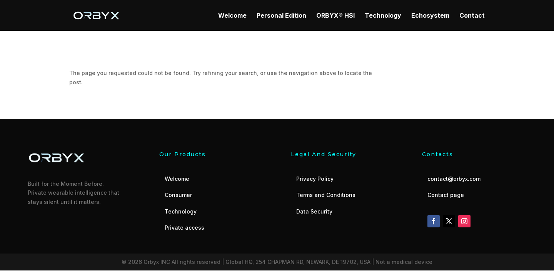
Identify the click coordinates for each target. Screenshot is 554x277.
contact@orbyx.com (454, 178)
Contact (472, 16)
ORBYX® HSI (335, 16)
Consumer (178, 195)
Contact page (445, 195)
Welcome (232, 16)
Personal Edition (281, 16)
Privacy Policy (315, 178)
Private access (184, 227)
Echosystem (430, 16)
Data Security (314, 211)
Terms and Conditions (325, 195)
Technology (383, 16)
